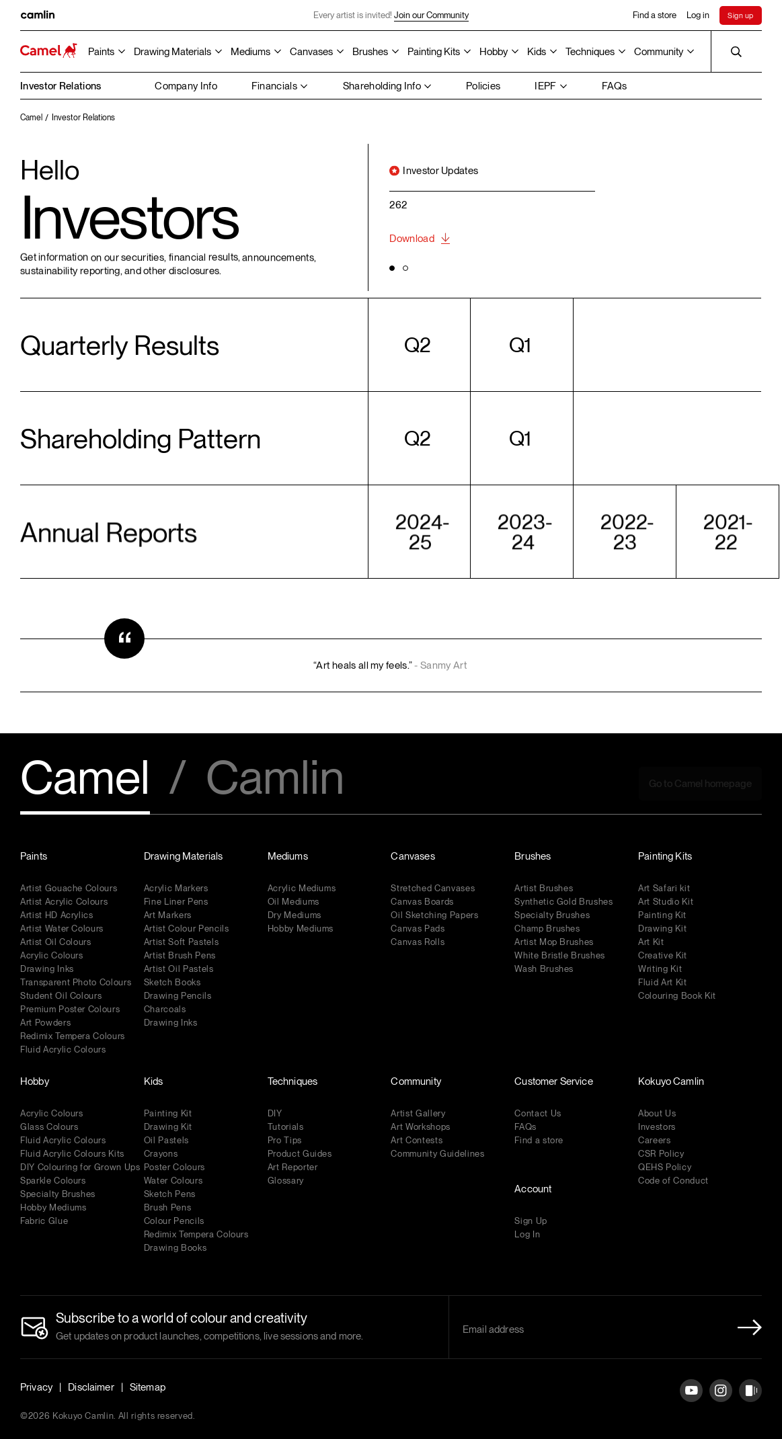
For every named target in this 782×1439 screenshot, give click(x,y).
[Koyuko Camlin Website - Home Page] (48, 51)
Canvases (311, 52)
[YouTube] (691, 1401)
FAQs (614, 86)
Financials (274, 86)
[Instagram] (720, 1401)
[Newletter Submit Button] (746, 1327)
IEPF (545, 86)
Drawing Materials (172, 52)
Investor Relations (60, 86)
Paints (101, 52)
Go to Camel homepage (700, 784)
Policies (483, 86)
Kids (536, 52)
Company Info (186, 86)
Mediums (250, 52)
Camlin (275, 779)
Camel (85, 779)
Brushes (370, 52)
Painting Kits (433, 52)
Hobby (493, 52)
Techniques (590, 52)
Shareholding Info (382, 86)
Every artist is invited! (391, 15)
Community (658, 52)
